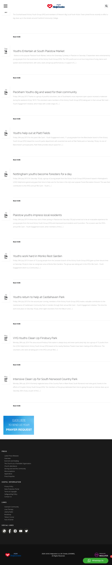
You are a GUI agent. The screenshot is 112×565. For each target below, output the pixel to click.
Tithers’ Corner (9, 517)
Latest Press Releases (11, 456)
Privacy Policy (8, 486)
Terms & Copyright (10, 492)
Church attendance (10, 466)
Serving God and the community (15, 469)
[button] (106, 6)
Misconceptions (9, 471)
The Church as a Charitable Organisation (17, 463)
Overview (7, 458)
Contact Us (8, 497)
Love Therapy (8, 509)
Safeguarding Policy (10, 494)
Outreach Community (11, 507)
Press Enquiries (9, 476)
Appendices (8, 474)
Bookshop (7, 514)
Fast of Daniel (8, 520)
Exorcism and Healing (11, 461)
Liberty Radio (8, 512)
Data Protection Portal (11, 489)
